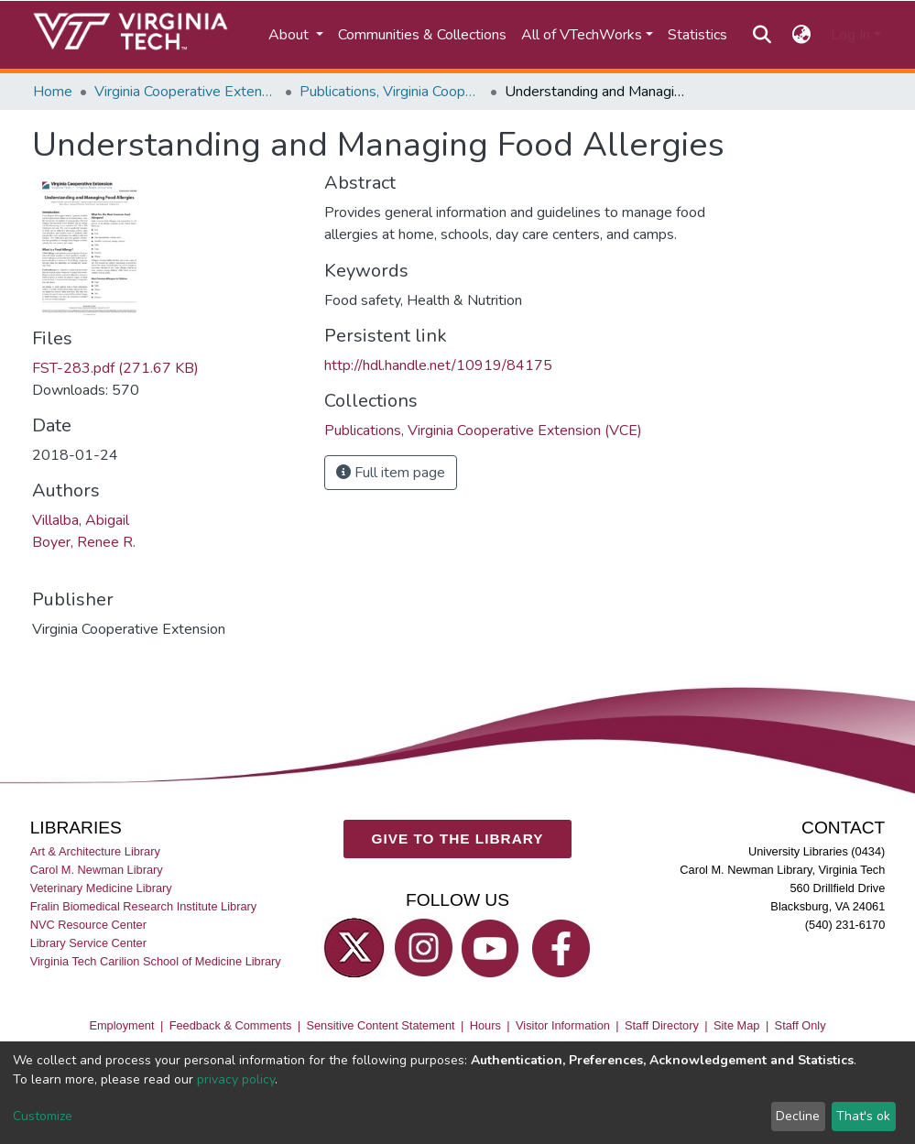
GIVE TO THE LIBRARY (458, 838)
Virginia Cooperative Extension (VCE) (186, 92)
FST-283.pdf (115, 368)
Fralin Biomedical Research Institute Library (143, 906)
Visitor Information (563, 1025)
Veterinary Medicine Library (101, 888)
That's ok (863, 1116)
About (290, 35)
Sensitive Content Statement (380, 1025)
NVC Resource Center (88, 925)
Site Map (736, 1025)
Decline (798, 1116)
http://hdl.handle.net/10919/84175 (438, 365)
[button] (801, 35)
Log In (850, 35)
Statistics (697, 35)
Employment (121, 1025)
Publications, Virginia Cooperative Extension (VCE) (391, 92)
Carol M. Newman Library (96, 870)
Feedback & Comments (230, 1025)
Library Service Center (88, 943)
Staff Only (800, 1025)
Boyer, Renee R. (84, 542)
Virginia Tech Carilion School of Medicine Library (155, 961)
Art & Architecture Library (95, 851)
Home (52, 92)
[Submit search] (762, 35)
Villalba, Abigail (80, 520)
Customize (42, 1116)
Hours (485, 1025)
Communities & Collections (422, 35)
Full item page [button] (390, 473)
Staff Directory (662, 1025)
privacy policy (236, 1079)
